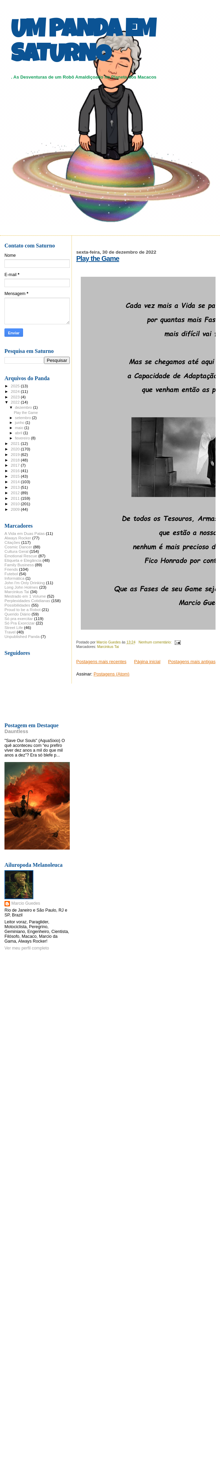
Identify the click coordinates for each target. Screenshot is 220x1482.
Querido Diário (17, 614)
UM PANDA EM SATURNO (83, 44)
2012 (16, 492)
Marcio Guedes (25, 903)
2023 (16, 397)
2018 (16, 460)
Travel (9, 632)
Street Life (13, 627)
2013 (16, 487)
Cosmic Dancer (18, 547)
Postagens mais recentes (101, 661)
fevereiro (23, 438)
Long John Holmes (21, 587)
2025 (16, 386)
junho (20, 422)
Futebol (11, 573)
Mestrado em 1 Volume (25, 596)
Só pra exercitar (18, 618)
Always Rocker (17, 538)
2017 (16, 465)
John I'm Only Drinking (24, 582)
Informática (14, 578)
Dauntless (16, 731)
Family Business (19, 564)
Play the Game (97, 258)
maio (19, 428)
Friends (11, 569)
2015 (16, 476)
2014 (16, 481)
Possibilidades (17, 605)
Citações (12, 542)
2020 (16, 449)
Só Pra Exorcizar (19, 623)
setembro (23, 418)
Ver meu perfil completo (26, 948)
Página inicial (147, 661)
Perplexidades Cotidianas (27, 600)
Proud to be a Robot (22, 609)
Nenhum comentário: (156, 642)
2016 (16, 470)
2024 (16, 391)
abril (19, 433)
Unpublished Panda (22, 636)
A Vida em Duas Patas (24, 533)
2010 (16, 503)
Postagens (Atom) (111, 674)
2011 (16, 498)
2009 (16, 509)
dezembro (24, 407)
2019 (16, 454)
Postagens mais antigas (192, 661)
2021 (16, 443)
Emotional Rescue (20, 556)
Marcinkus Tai (108, 647)
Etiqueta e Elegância (23, 560)
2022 (16, 402)
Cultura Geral (16, 551)
